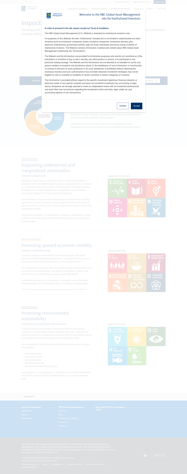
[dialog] (93, 237)
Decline (122, 106)
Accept (136, 106)
